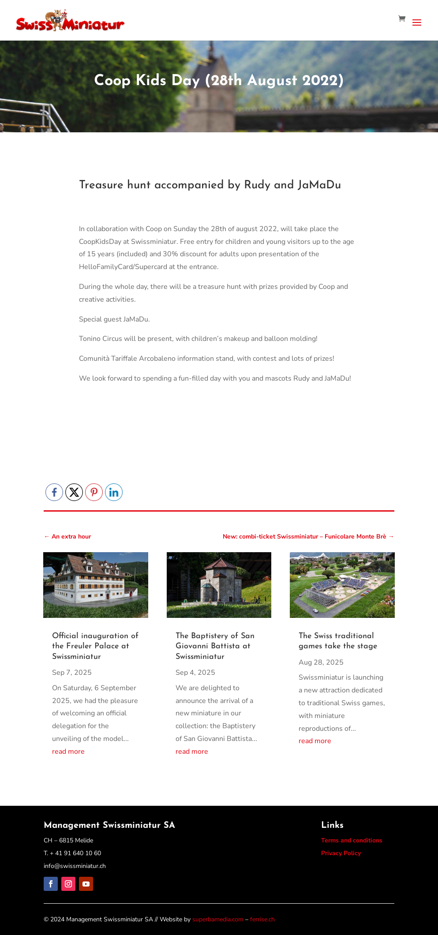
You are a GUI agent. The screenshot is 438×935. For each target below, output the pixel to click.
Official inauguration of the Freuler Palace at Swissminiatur (95, 646)
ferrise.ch (262, 919)
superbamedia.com (217, 919)
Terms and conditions (351, 840)
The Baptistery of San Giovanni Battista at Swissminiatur (215, 646)
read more (68, 751)
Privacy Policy (341, 853)
